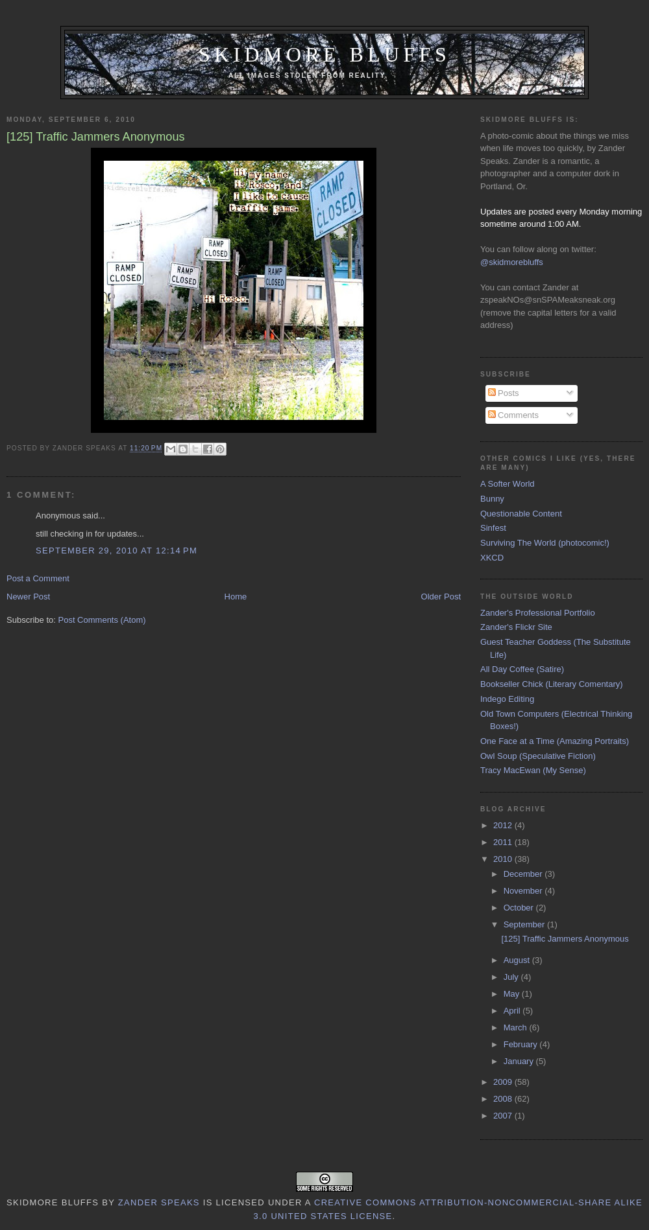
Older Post (441, 596)
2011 (504, 842)
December (524, 874)
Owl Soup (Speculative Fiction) (538, 756)
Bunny (492, 499)
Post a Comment (37, 578)
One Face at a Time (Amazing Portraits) (554, 741)
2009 (504, 1082)
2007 (504, 1115)
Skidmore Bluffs (324, 54)
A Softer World (507, 484)
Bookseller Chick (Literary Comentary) (551, 684)
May (513, 994)
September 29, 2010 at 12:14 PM (116, 550)
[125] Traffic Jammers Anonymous (564, 939)
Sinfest (493, 528)
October (520, 907)
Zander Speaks (159, 1202)
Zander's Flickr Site (516, 627)
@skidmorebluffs (511, 262)
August (518, 960)
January (520, 1061)
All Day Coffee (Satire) (522, 669)
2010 (504, 859)
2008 (504, 1099)
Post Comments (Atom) (102, 620)
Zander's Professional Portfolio (537, 613)
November (524, 891)
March (517, 1027)
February (522, 1044)
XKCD (492, 558)
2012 (504, 825)
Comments (513, 415)
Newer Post (28, 596)
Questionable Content (521, 513)
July (512, 977)
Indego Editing (507, 699)
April (513, 1010)
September (525, 924)
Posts (503, 393)
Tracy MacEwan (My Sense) (533, 770)
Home (236, 596)
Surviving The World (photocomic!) (544, 543)
